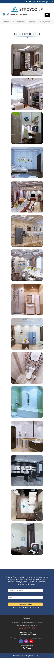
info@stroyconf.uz (45, 1)
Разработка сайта (27, 645)
